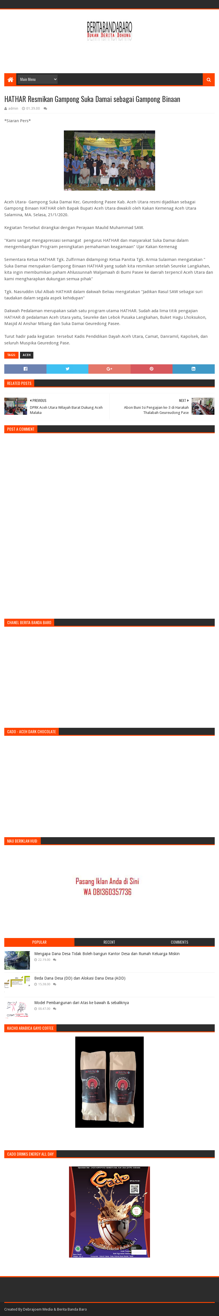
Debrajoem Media (38, 1309)
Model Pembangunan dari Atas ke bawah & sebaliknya (81, 1002)
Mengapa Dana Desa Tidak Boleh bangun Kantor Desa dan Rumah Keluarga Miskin (107, 953)
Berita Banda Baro (72, 1309)
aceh (27, 355)
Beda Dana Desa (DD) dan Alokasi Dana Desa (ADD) (79, 978)
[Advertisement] (109, 55)
